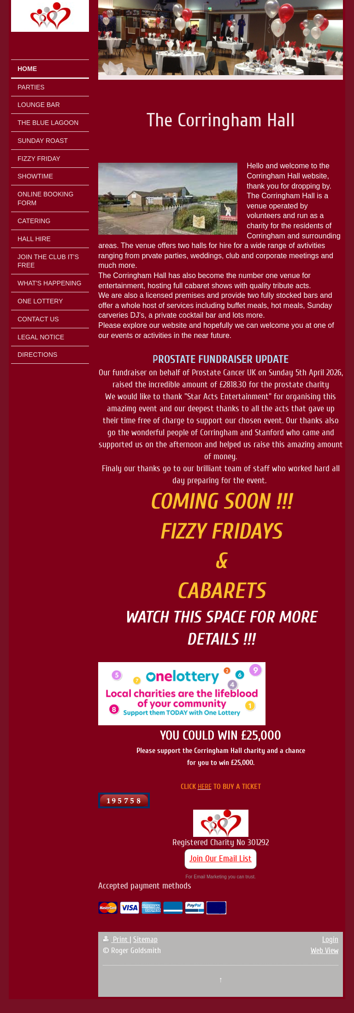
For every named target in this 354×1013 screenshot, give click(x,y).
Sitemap (145, 939)
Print (116, 939)
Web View (324, 950)
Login (330, 939)
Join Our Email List (220, 858)
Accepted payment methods (144, 886)
